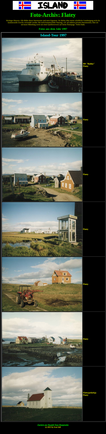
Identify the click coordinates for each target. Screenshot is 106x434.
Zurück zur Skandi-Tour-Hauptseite (53, 425)
